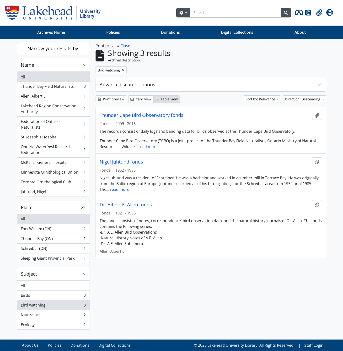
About (300, 32)
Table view (166, 99)
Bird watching (53, 306)
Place (26, 207)
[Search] (235, 12)
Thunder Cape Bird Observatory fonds (141, 115)
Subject (29, 274)
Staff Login (313, 345)
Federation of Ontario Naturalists (53, 124)
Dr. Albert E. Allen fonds (126, 205)
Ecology (53, 325)
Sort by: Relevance (261, 99)
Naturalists (53, 316)
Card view (140, 99)
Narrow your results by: (53, 48)
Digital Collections (237, 32)
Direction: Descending (303, 99)
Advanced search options (127, 84)
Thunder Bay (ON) (53, 240)
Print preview (111, 99)
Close (125, 45)
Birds (53, 296)
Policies (113, 32)
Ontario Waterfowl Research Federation (53, 149)
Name (27, 65)
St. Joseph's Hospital (53, 138)
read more (148, 146)
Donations (170, 32)
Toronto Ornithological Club (53, 183)
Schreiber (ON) (53, 249)
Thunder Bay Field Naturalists (53, 87)
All (23, 76)
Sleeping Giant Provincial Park (53, 259)
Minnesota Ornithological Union (53, 173)
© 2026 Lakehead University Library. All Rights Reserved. (244, 345)
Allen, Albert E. (53, 97)
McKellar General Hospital (53, 163)
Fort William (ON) (53, 230)
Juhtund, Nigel (53, 193)
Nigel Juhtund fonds (121, 162)
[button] (298, 12)
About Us (30, 345)
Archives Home (51, 32)
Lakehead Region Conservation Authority (53, 108)
